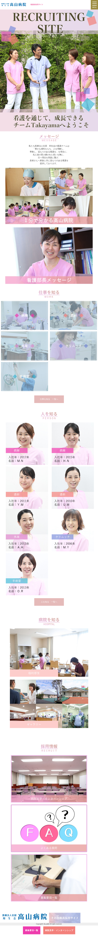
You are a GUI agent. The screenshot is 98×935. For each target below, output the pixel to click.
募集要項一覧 (31, 930)
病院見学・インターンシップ (59, 930)
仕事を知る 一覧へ (49, 399)
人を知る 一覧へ (49, 602)
